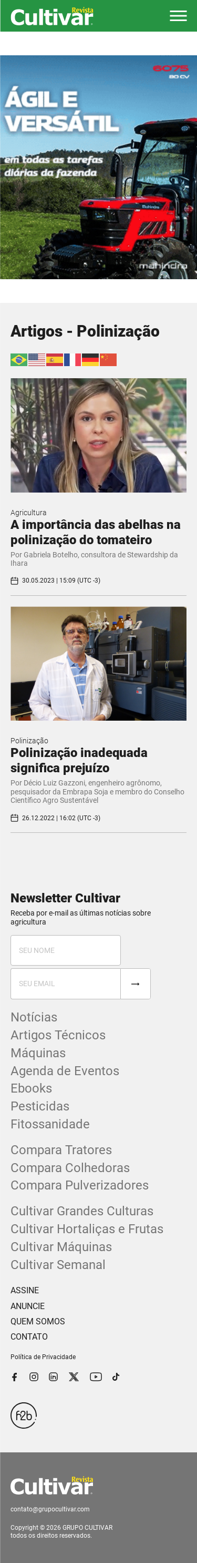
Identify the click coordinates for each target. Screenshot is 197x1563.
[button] (178, 15)
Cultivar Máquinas (61, 1247)
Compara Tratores (61, 1150)
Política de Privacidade (43, 1357)
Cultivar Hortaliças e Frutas (87, 1229)
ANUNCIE (28, 1306)
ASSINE (25, 1290)
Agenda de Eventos (65, 1071)
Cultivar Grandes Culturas (82, 1211)
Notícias (34, 1017)
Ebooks (31, 1088)
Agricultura (29, 512)
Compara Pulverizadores (80, 1185)
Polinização (29, 740)
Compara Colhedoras (70, 1168)
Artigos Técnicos (58, 1035)
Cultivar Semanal (58, 1264)
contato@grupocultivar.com (50, 1509)
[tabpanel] (98, 167)
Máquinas (38, 1053)
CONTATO (29, 1337)
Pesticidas (40, 1106)
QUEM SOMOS (38, 1321)
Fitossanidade (50, 1124)
